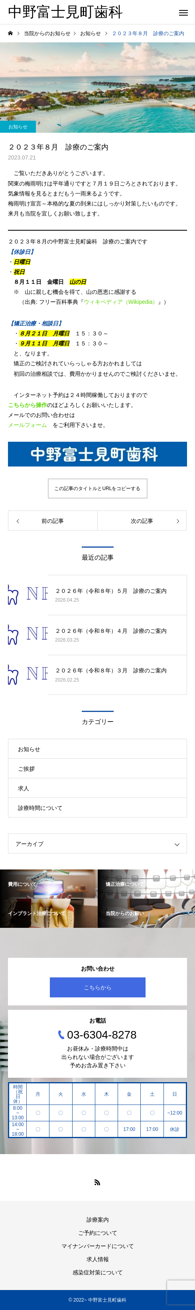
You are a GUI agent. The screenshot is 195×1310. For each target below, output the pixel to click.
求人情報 (98, 1259)
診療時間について (40, 808)
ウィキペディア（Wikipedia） (121, 302)
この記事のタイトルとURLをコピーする (97, 488)
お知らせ (18, 127)
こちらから (98, 987)
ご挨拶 (26, 769)
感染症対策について (98, 1272)
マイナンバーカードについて (97, 1246)
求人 (23, 788)
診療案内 (98, 1219)
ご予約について (97, 1233)
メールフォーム (27, 425)
